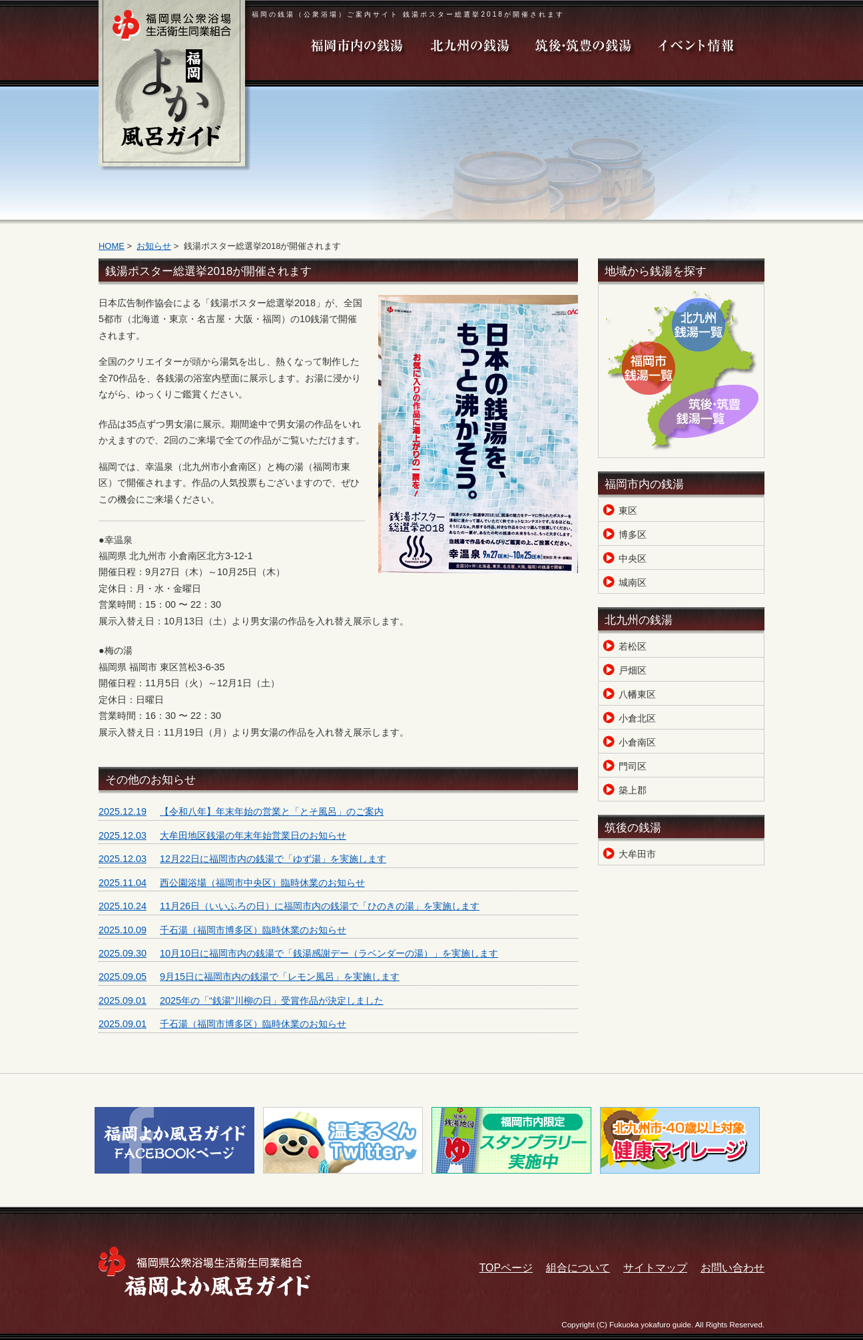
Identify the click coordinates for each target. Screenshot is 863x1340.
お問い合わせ (732, 1267)
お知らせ (154, 246)
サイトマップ (655, 1267)
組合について (578, 1267)
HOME (112, 246)
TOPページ (506, 1267)
